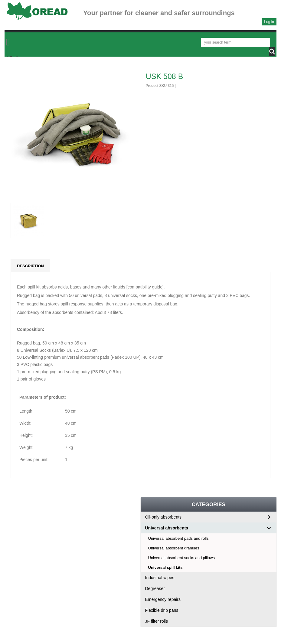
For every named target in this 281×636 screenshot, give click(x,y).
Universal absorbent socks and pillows (181, 557)
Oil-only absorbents (163, 517)
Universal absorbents (166, 528)
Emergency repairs (163, 599)
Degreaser (155, 588)
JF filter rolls (156, 621)
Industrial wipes (160, 577)
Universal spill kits (165, 567)
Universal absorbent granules (173, 548)
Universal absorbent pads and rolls (178, 538)
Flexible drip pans (161, 610)
